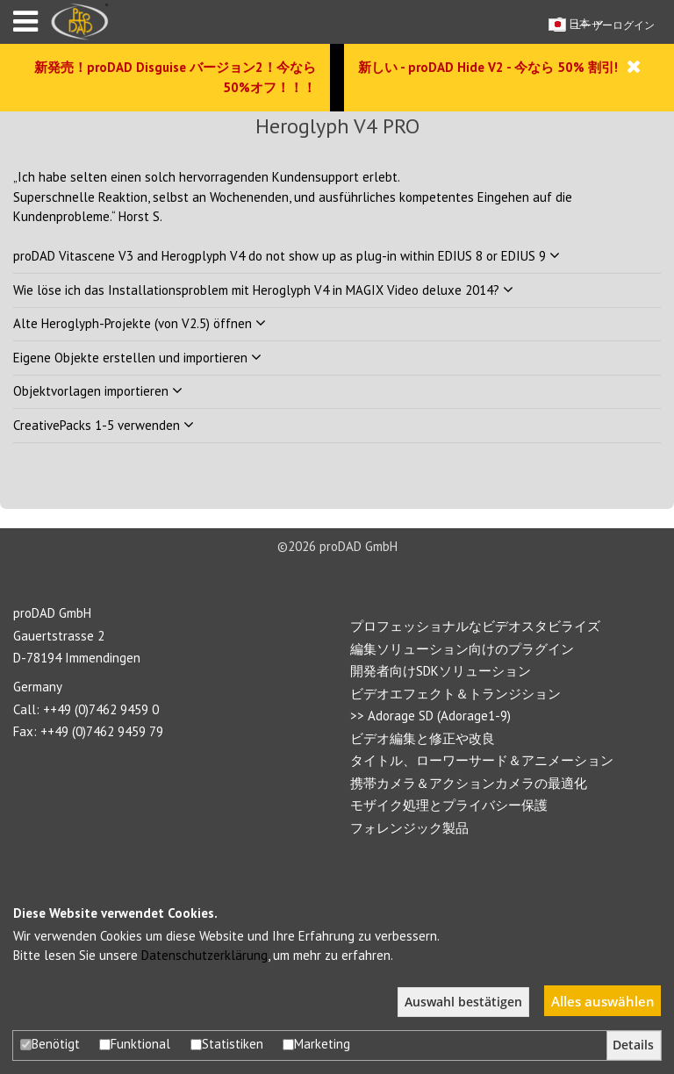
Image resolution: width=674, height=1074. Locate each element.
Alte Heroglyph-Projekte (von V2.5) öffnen (139, 323)
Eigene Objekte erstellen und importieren (137, 357)
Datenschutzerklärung (204, 955)
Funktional (134, 1043)
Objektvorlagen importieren (98, 391)
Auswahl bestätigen (463, 1002)
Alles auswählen (603, 1001)
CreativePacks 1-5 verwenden (103, 425)
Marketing (316, 1043)
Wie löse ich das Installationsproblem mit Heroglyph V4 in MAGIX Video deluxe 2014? (263, 290)
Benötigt (50, 1043)
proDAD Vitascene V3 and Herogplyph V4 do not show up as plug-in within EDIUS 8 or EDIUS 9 (286, 255)
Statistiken (226, 1043)
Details (633, 1045)
